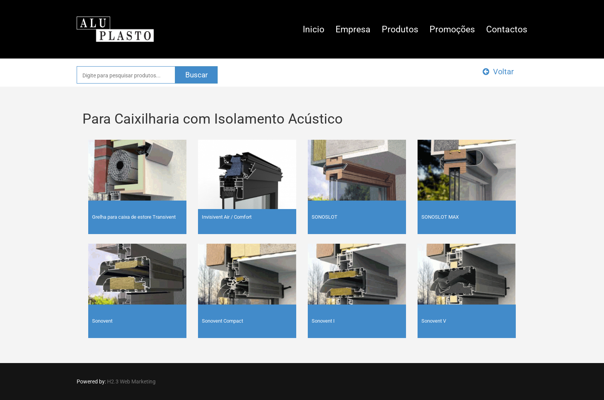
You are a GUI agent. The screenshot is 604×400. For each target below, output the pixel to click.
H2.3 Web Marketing (131, 381)
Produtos (400, 29)
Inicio (313, 29)
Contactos (506, 29)
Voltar (498, 71)
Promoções (452, 29)
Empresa (353, 29)
